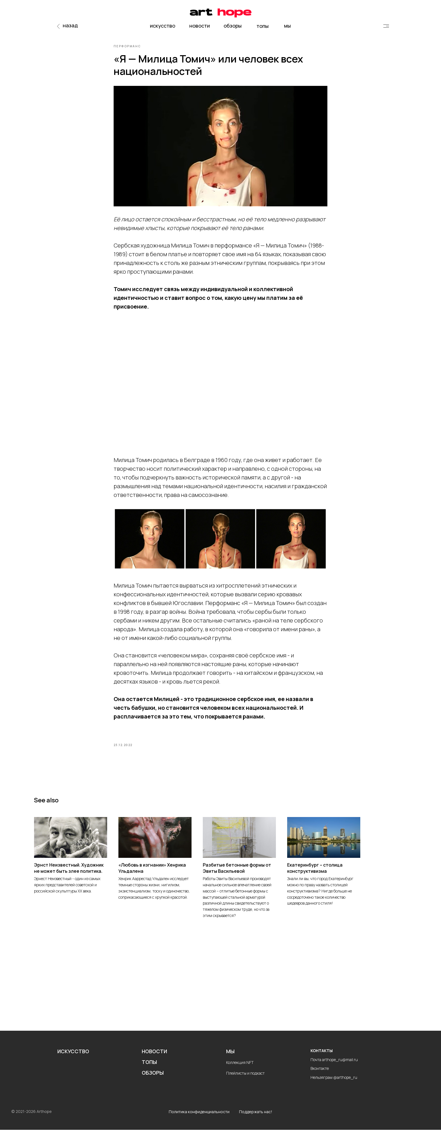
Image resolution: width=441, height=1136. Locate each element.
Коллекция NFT (240, 1068)
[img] (386, 26)
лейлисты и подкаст (247, 1079)
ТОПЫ (149, 1068)
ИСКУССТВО (73, 1057)
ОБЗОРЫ (153, 1078)
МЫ (230, 1057)
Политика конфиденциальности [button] (199, 1118)
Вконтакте (319, 1074)
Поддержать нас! (255, 1118)
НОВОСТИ (154, 1057)
